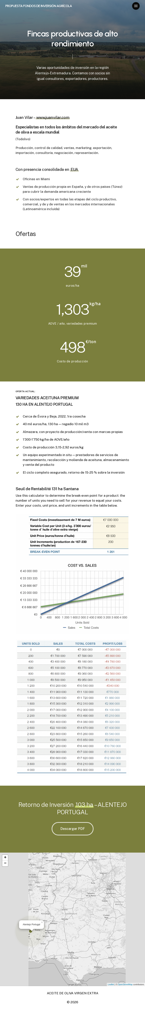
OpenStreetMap (125, 984)
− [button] (5, 863)
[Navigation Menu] (136, 6)
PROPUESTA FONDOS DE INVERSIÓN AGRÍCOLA (38, 6)
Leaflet (111, 984)
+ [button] (5, 858)
